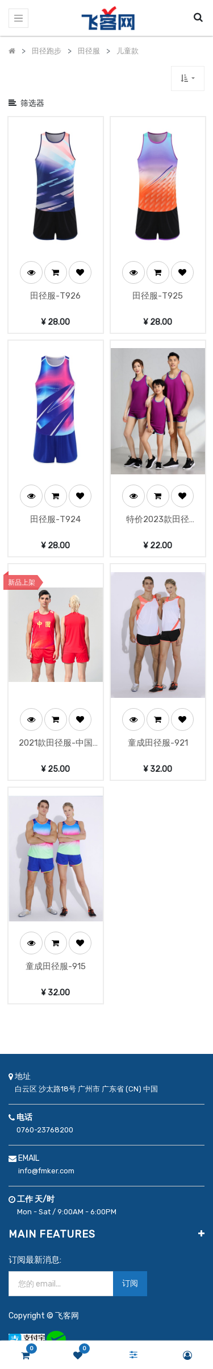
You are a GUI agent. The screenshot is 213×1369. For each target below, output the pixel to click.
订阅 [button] (130, 1264)
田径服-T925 (157, 291)
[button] (187, 78)
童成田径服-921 (158, 729)
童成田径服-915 (56, 948)
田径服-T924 (55, 510)
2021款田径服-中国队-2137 (56, 730)
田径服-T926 (55, 291)
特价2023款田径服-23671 (157, 511)
